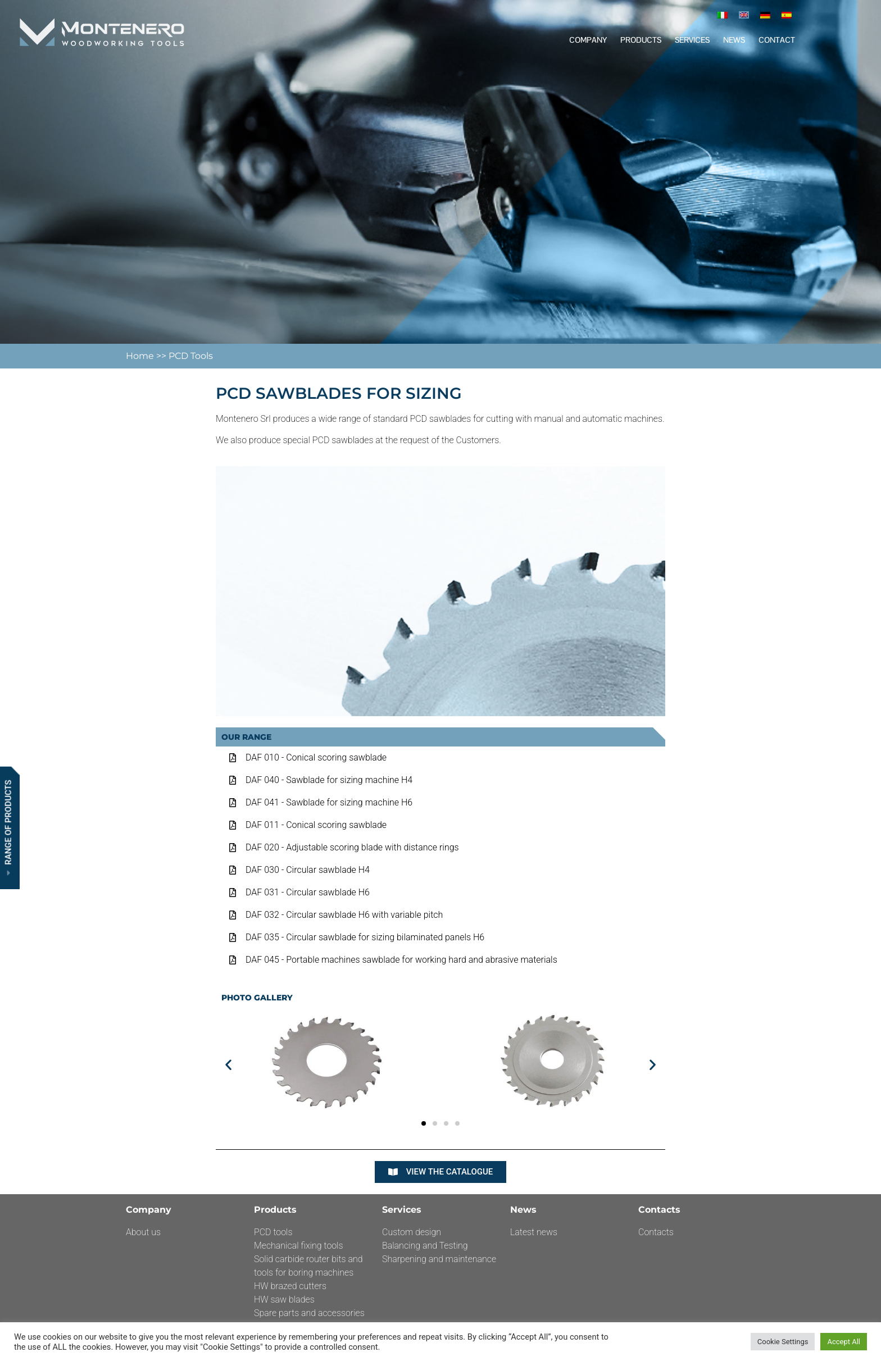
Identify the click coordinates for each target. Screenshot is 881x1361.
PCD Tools (191, 356)
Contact (777, 40)
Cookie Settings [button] (783, 1341)
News (734, 40)
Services (692, 40)
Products (640, 40)
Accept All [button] (843, 1341)
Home (141, 356)
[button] (228, 1064)
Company (588, 40)
